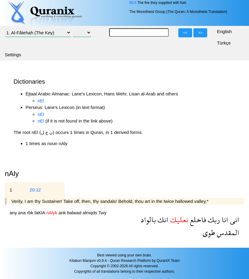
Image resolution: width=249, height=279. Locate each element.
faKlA (40, 212)
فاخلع (197, 219)
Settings (13, 54)
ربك (213, 219)
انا (224, 219)
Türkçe (224, 42)
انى (233, 219)
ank (63, 212)
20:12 (35, 189)
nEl (41, 100)
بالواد (148, 219)
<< (185, 33)
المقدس (227, 232)
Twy (102, 212)
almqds (90, 212)
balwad (75, 212)
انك (162, 219)
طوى (209, 232)
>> (200, 33)
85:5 (132, 3)
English (224, 31)
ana (22, 212)
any (14, 212)
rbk (31, 212)
